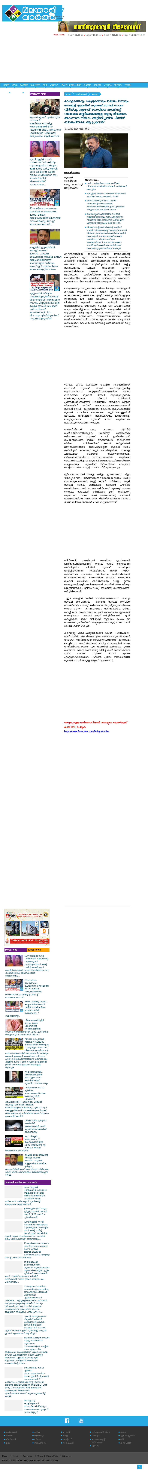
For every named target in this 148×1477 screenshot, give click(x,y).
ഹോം (68, 94)
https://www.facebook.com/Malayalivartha (86, 732)
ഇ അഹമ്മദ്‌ (125, 1443)
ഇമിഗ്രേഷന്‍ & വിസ (101, 1432)
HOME (6, 85)
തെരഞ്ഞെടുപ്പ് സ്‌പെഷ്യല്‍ (98, 1441)
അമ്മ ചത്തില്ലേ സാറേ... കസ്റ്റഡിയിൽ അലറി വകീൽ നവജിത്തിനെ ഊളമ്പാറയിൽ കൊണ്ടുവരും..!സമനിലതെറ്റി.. (26, 1009)
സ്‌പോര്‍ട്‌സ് (40, 1443)
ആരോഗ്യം (39, 1436)
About (15, 1456)
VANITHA (54, 85)
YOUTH (127, 85)
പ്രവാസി (95, 1446)
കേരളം (95, 94)
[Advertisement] (74, 60)
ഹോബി (66, 1432)
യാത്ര (65, 1436)
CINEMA (87, 85)
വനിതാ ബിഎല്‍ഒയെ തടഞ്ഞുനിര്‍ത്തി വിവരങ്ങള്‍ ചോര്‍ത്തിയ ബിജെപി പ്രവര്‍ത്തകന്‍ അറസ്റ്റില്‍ (107, 186)
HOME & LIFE (9, 90)
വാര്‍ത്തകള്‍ (81, 94)
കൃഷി (7, 1443)
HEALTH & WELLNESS (71, 85)
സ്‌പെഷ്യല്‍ (68, 1443)
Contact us (27, 1456)
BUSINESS (35, 85)
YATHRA (108, 85)
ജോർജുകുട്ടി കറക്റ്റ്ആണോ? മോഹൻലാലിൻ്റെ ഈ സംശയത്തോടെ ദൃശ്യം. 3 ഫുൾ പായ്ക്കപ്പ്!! (36, 1407)
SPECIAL (118, 85)
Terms (40, 1456)
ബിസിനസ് (10, 1439)
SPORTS (98, 85)
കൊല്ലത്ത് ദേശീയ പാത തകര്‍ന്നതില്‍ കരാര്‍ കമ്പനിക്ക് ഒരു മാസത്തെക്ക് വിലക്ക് (106, 195)
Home (4, 1456)
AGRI (45, 85)
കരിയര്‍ (8, 1436)
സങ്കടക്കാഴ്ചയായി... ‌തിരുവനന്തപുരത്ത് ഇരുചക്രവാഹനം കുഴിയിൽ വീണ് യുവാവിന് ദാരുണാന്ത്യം (36, 1078)
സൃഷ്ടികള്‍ (67, 1439)
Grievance (66, 1456)
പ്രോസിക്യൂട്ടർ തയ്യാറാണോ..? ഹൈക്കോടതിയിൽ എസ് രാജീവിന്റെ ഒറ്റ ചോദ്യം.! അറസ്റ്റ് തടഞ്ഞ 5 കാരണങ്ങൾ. (25, 1143)
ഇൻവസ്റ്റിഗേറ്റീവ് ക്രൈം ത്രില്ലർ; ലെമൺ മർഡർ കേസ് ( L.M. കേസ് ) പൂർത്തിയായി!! (35, 1213)
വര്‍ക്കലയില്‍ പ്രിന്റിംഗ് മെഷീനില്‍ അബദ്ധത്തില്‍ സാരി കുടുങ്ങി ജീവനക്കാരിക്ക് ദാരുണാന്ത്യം (36, 1127)
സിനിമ (37, 1439)
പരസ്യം (95, 1436)
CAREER (24, 85)
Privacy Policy (52, 1456)
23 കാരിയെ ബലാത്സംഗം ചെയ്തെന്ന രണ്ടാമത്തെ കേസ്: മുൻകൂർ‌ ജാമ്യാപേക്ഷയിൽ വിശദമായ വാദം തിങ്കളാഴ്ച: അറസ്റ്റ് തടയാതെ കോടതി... (45, 215)
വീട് (122, 1439)
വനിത (37, 1432)
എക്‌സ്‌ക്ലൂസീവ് (127, 1436)
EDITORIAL (23, 90)
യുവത (123, 1432)
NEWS (15, 85)
